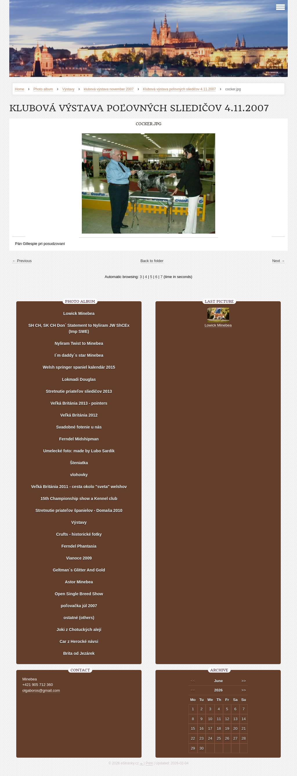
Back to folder (152, 261)
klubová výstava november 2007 (109, 89)
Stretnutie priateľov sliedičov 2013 (79, 391)
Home (19, 89)
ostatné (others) (79, 617)
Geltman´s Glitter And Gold (79, 570)
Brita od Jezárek (79, 653)
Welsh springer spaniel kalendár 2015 (79, 367)
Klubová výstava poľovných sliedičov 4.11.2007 (179, 89)
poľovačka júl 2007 (79, 605)
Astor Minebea (79, 582)
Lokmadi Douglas (79, 379)
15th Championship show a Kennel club (79, 498)
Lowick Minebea (78, 313)
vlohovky (79, 474)
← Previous (22, 261)
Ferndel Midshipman (79, 439)
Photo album (43, 89)
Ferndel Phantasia (79, 546)
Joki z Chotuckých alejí (79, 629)
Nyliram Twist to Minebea (79, 343)
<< (193, 681)
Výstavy (68, 89)
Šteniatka (79, 462)
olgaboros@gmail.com (41, 690)
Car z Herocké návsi (78, 641)
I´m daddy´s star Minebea (79, 355)
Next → (278, 261)
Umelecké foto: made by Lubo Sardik (79, 451)
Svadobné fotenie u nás (79, 427)
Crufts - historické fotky (79, 534)
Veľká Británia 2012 (78, 415)
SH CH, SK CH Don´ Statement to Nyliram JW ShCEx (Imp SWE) (79, 328)
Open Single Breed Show (79, 594)
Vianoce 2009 (79, 558)
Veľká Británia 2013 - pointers (78, 403)
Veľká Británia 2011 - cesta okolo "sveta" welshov (79, 486)
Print (149, 763)
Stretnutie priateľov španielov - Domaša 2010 (78, 510)
